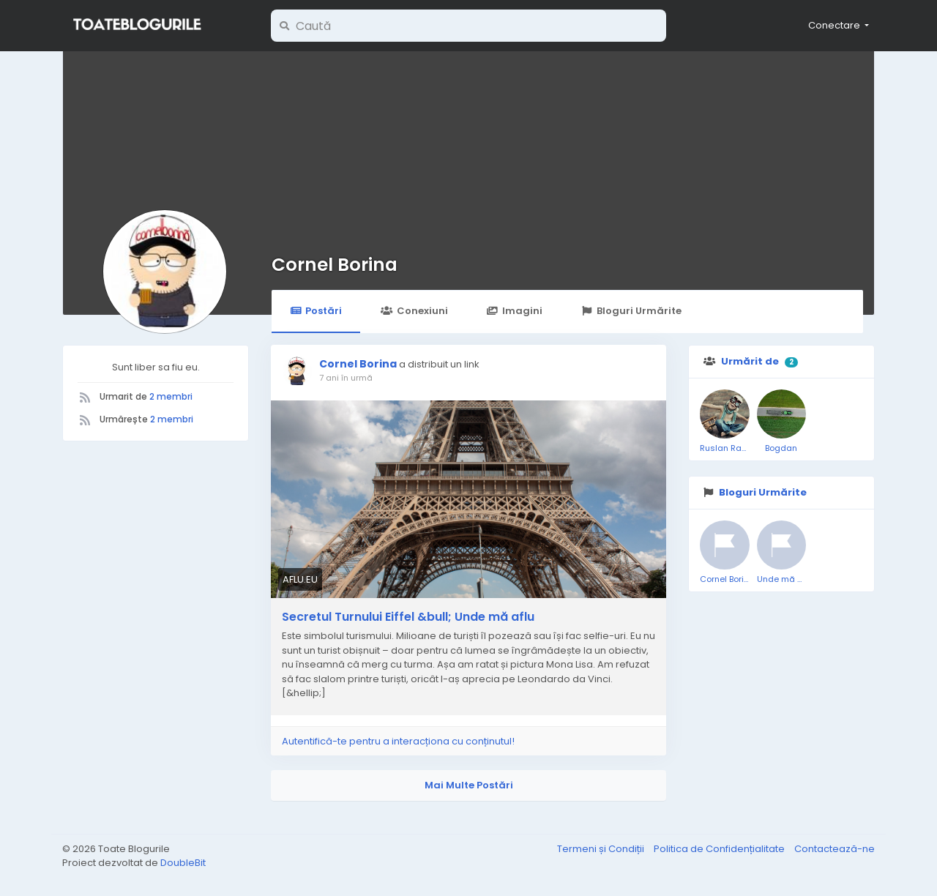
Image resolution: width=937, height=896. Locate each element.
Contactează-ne (834, 849)
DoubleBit (183, 863)
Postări (316, 311)
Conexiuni (414, 311)
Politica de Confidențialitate (720, 849)
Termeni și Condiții (601, 849)
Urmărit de (750, 361)
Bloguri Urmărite (631, 311)
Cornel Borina (334, 264)
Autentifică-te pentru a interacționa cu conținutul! (398, 741)
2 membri (171, 396)
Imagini (514, 311)
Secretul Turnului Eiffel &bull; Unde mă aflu (408, 617)
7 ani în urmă (346, 378)
